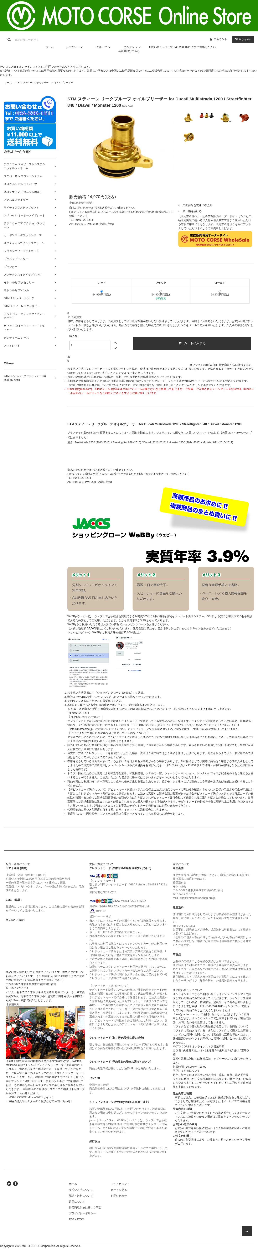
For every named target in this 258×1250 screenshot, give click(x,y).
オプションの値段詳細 (203, 364)
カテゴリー (75, 47)
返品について (77, 1201)
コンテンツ (133, 47)
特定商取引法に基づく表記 (235, 364)
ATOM (80, 1219)
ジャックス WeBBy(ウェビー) (186, 380)
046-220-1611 (84, 219)
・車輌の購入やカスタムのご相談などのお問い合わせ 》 (40, 1101)
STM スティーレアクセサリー (33, 82)
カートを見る (119, 1189)
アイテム (242, 39)
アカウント (220, 39)
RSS (72, 1219)
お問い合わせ (119, 1195)
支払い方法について (81, 1189)
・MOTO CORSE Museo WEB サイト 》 (30, 1097)
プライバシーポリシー (82, 1213)
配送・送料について (81, 1195)
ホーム (49, 47)
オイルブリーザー (63, 82)
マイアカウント (120, 1183)
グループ (104, 47)
